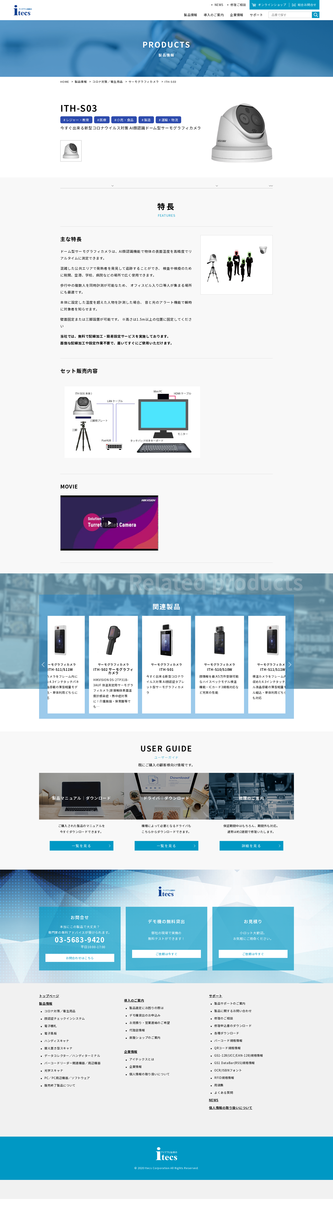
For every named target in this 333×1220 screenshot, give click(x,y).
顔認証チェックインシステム (64, 1039)
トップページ (49, 1016)
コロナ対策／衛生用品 (108, 82)
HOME (64, 82)
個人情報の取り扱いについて (149, 1095)
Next (289, 685)
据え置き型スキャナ (58, 1069)
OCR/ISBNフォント (228, 1091)
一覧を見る (81, 866)
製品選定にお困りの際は (146, 1029)
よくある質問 (223, 1113)
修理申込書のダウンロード (233, 1047)
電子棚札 (50, 1047)
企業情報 (130, 1072)
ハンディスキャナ (56, 1062)
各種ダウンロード (226, 1054)
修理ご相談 (238, 5)
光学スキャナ (53, 1091)
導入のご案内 (134, 1021)
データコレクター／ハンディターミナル (72, 1076)
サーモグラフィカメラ (144, 82)
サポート (215, 1016)
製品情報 (81, 82)
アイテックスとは (141, 1080)
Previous (43, 685)
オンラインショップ (272, 5)
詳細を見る (251, 866)
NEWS (218, 5)
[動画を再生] (109, 544)
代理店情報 (137, 1051)
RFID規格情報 (224, 1098)
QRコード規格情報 (227, 1069)
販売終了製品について (60, 1106)
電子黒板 (50, 1054)
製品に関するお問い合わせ (233, 1032)
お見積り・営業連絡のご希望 (149, 1044)
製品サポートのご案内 (230, 1024)
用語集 (219, 1106)
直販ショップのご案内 (145, 1058)
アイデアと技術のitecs (23, 10)
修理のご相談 (223, 1039)
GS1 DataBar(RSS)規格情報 (234, 1084)
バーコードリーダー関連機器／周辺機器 (72, 1084)
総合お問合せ (307, 5)
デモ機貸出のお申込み (145, 1036)
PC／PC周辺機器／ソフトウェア (67, 1099)
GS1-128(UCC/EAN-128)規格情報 (238, 1076)
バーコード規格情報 (228, 1061)
